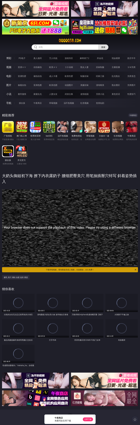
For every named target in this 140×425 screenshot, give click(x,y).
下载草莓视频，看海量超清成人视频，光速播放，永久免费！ (91, 269)
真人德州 (38, 58)
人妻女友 (53, 94)
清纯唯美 (100, 85)
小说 (8, 94)
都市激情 (22, 94)
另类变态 (131, 76)
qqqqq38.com (70, 40)
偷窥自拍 (22, 85)
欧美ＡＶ (53, 67)
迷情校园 (84, 94)
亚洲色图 (38, 85)
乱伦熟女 (116, 76)
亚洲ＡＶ (22, 67)
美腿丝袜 (84, 85)
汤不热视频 (69, 103)
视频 (8, 67)
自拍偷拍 (38, 67)
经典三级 (100, 76)
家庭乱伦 (38, 94)
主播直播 (116, 67)
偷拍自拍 (38, 76)
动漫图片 (69, 85)
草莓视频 (53, 103)
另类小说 (100, 94)
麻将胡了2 (84, 58)
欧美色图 (53, 85)
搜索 (103, 47)
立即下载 (87, 419)
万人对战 (53, 58)
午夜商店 (38, 103)
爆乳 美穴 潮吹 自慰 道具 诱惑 (16, 277)
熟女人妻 (84, 67)
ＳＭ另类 (131, 67)
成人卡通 (53, 76)
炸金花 (100, 58)
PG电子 (22, 58)
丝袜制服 (100, 67)
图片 (8, 85)
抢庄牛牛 (131, 58)
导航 (8, 103)
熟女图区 (116, 85)
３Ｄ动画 (69, 67)
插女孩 (22, 103)
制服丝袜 (84, 76)
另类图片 (131, 85)
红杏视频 (84, 103)
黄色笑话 (116, 94)
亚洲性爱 (22, 76)
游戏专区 (69, 58)
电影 (8, 76)
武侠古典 (69, 94)
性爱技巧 (131, 94)
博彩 (8, 58)
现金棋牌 (116, 58)
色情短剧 (100, 103)
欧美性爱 (69, 76)
